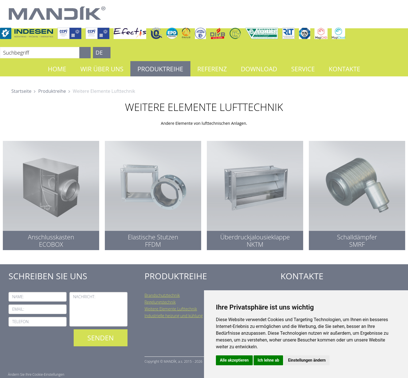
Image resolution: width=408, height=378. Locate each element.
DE (99, 52)
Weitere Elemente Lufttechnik (170, 309)
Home (57, 69)
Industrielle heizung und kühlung (173, 315)
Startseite (21, 91)
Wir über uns (101, 69)
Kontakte (344, 69)
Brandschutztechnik (162, 295)
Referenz (212, 69)
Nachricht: (84, 296)
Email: (18, 309)
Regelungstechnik (160, 302)
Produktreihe (160, 69)
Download (259, 69)
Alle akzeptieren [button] (234, 360)
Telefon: (20, 321)
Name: (18, 296)
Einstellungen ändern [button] (307, 360)
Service (303, 69)
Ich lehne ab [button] (268, 360)
